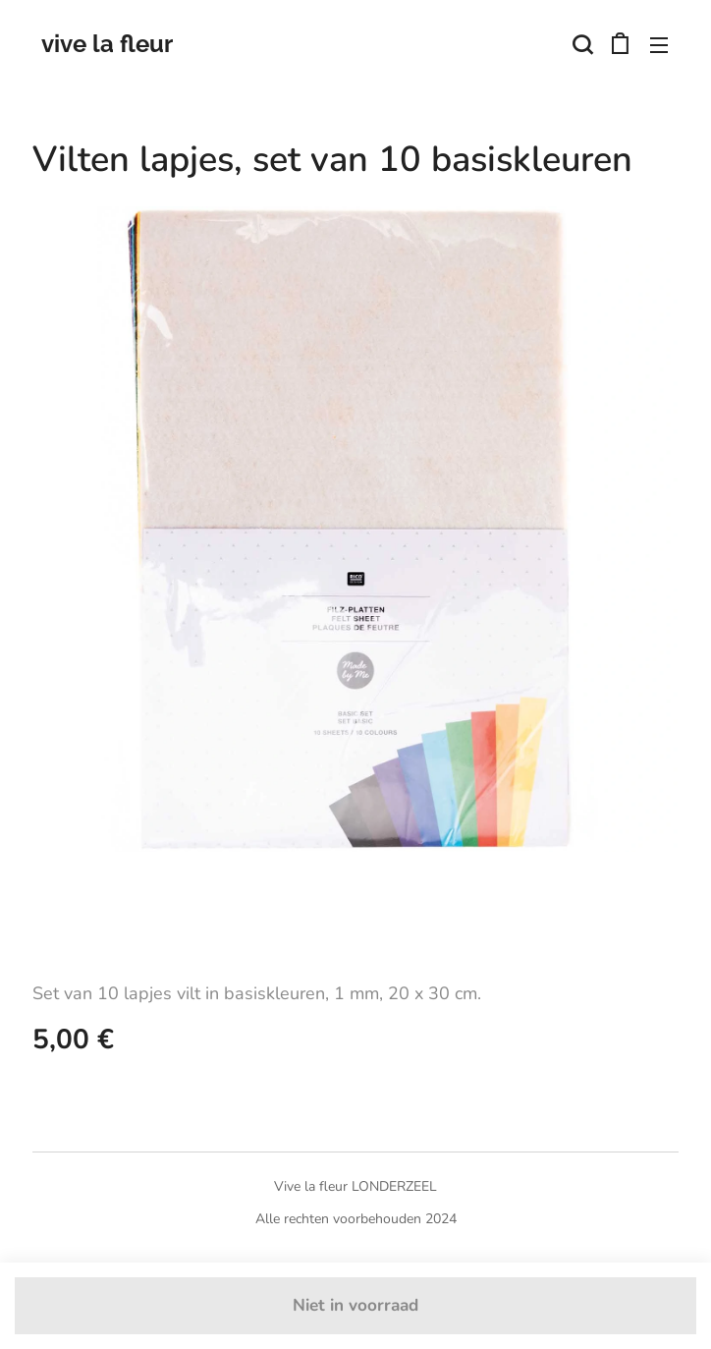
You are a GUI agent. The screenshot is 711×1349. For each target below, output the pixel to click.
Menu (659, 45)
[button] (580, 44)
